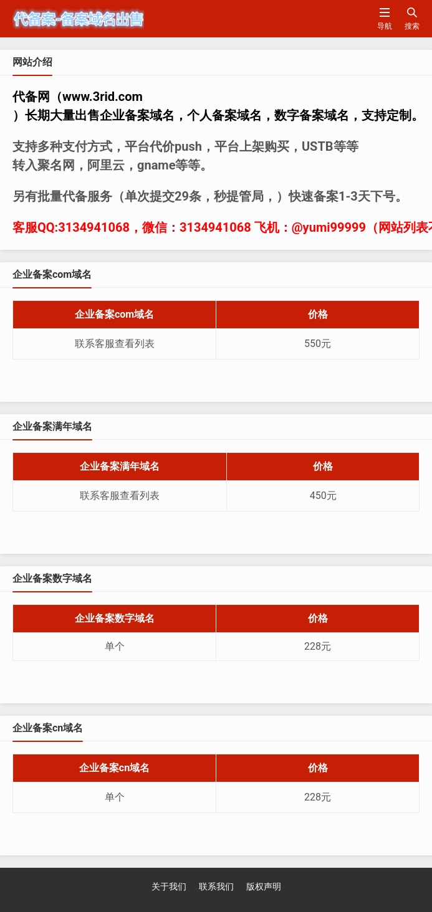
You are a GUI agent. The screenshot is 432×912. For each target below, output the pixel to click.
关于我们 (168, 886)
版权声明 (263, 886)
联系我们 (216, 886)
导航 (384, 18)
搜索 (412, 18)
